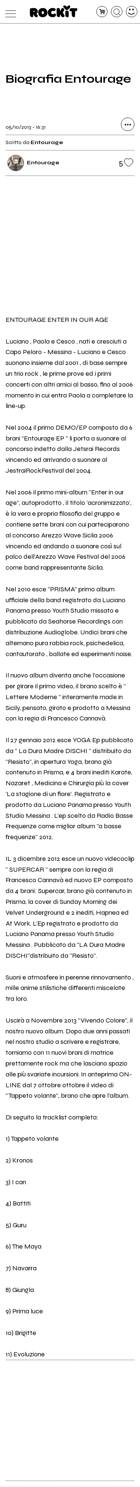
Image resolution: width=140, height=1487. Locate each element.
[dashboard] (131, 12)
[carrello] (102, 12)
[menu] (9, 12)
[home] (53, 11)
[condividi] (127, 124)
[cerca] (116, 12)
